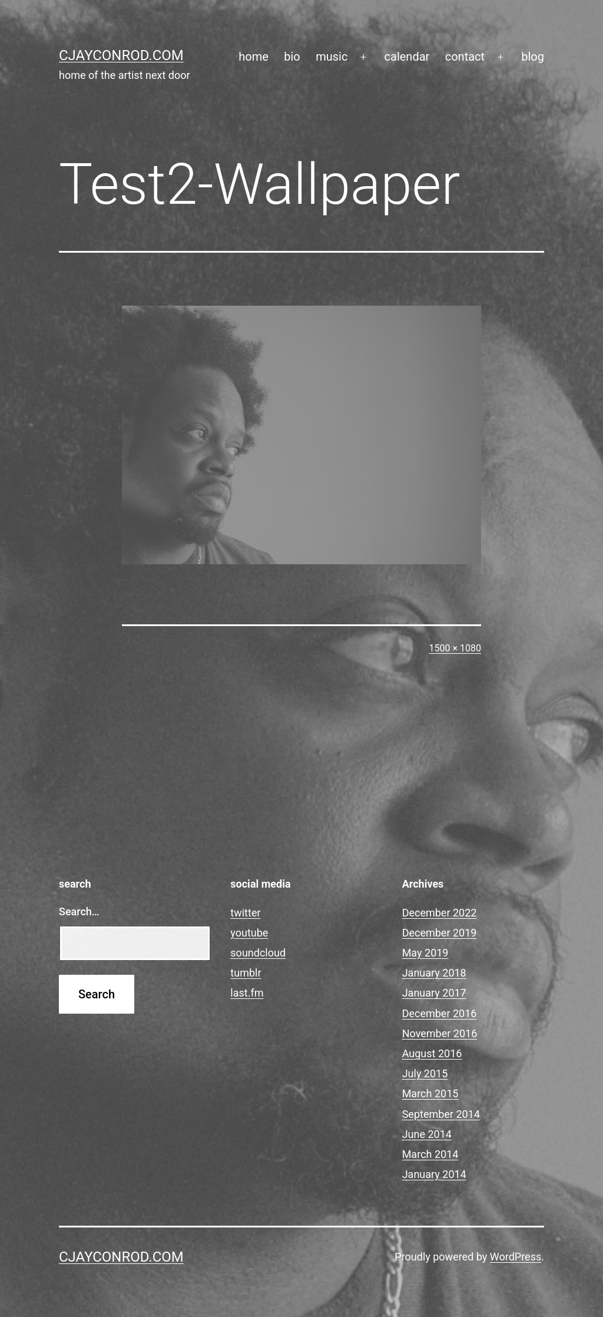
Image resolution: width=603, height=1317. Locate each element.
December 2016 (439, 1013)
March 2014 (430, 1154)
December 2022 (439, 912)
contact (465, 56)
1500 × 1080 (455, 648)
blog (532, 56)
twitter (245, 912)
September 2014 (441, 1114)
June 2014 (427, 1134)
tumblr (245, 973)
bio (292, 56)
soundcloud (258, 953)
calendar (407, 56)
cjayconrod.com (121, 55)
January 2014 (434, 1174)
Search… (79, 911)
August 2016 (432, 1053)
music (331, 56)
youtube (249, 932)
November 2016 (440, 1033)
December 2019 (439, 932)
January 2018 (434, 973)
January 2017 (434, 993)
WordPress (515, 1256)
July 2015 (425, 1073)
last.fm (246, 993)
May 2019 (425, 953)
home (253, 56)
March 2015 (430, 1093)
